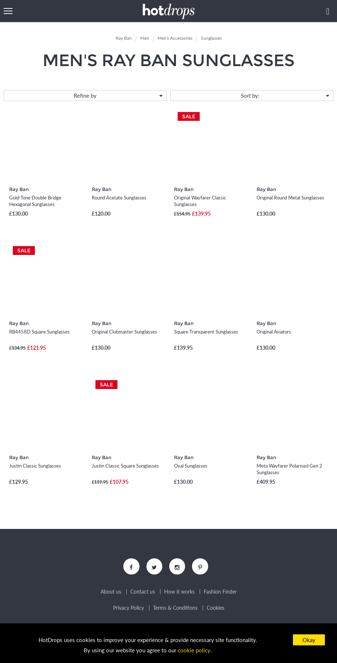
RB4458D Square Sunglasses (39, 332)
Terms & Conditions (175, 608)
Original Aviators (274, 332)
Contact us (142, 592)
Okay (308, 640)
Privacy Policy (128, 608)
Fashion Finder (220, 592)
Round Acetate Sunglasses (119, 198)
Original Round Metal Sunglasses (290, 198)
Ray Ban (19, 189)
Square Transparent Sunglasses (206, 332)
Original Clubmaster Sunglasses (124, 332)
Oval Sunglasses (190, 466)
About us (111, 592)
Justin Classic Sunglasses (35, 466)
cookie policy (194, 650)
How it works (179, 592)
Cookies (215, 608)
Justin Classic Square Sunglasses (125, 466)
